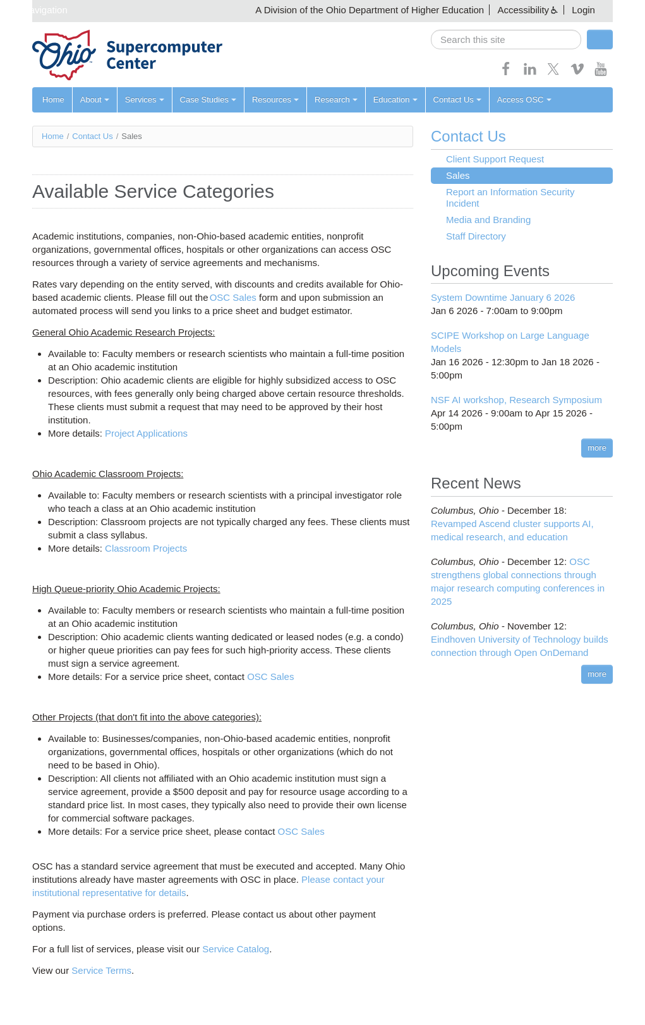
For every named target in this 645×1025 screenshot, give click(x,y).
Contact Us (457, 99)
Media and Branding (488, 219)
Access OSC (524, 99)
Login (583, 9)
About (94, 99)
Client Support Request (495, 159)
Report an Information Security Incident (510, 197)
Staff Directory (476, 236)
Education (395, 99)
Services (144, 99)
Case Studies (208, 99)
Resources (275, 99)
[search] (506, 39)
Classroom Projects (146, 548)
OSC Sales (233, 297)
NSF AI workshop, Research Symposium (516, 399)
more (597, 447)
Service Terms (101, 970)
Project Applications (146, 433)
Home (53, 99)
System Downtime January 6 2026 (503, 297)
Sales (458, 175)
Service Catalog (235, 948)
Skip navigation (35, 9)
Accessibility (523, 9)
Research (336, 99)
